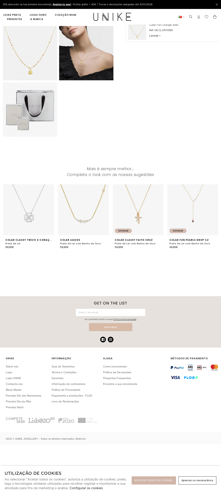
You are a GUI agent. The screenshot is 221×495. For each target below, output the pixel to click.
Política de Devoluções (117, 372)
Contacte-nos (14, 384)
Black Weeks (13, 389)
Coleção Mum (65, 15)
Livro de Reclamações (65, 401)
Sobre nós (12, 366)
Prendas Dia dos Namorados (23, 395)
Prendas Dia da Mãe (18, 401)
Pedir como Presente (139, 137)
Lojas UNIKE (13, 378)
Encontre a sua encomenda (120, 384)
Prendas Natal (14, 407)
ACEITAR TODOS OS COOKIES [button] (154, 480)
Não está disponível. (178, 59)
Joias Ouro (38, 15)
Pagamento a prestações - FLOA (72, 395)
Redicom (80, 438)
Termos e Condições (64, 372)
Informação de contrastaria (68, 384)
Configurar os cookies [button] (86, 488)
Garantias (57, 378)
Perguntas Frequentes (117, 378)
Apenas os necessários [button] (197, 480)
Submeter (110, 327)
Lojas (9, 372)
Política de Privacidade (124, 319)
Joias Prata (12, 15)
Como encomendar (115, 366)
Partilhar (204, 137)
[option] (28, 218)
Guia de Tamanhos (63, 366)
